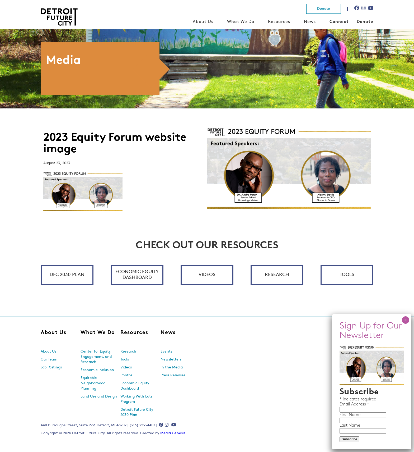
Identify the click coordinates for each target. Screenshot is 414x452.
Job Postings (51, 367)
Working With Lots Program (136, 399)
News (310, 22)
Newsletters (171, 360)
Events (166, 352)
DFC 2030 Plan (67, 274)
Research (277, 274)
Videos (207, 274)
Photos (126, 375)
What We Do (240, 22)
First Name (350, 415)
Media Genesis (172, 433)
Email (345, 404)
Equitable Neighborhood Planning (93, 383)
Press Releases (173, 375)
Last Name (350, 425)
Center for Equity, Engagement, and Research (96, 357)
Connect (339, 22)
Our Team (49, 360)
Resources (279, 22)
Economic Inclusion (97, 370)
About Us (203, 22)
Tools (347, 274)
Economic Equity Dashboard (137, 275)
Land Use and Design (99, 397)
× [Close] (405, 320)
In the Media (172, 367)
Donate (323, 9)
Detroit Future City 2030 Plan (136, 412)
